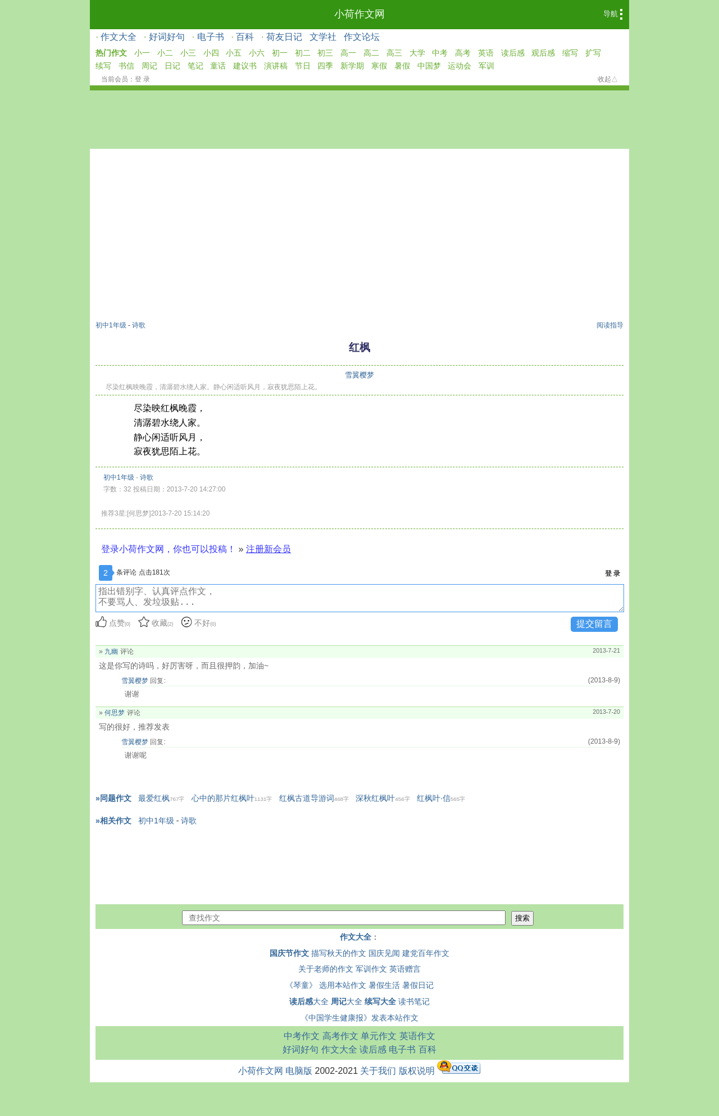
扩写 (593, 52)
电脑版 (298, 1071)
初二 (303, 52)
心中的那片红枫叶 (232, 798)
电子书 (210, 37)
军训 (486, 65)
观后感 (543, 52)
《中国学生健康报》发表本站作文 (359, 1017)
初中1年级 (110, 325)
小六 (257, 52)
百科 (245, 37)
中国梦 (429, 65)
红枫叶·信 (441, 798)
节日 (303, 65)
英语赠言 (405, 968)
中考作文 (302, 1036)
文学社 (323, 37)
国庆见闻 (384, 953)
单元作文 (379, 1036)
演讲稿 (276, 65)
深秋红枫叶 (382, 798)
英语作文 (417, 1036)
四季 (325, 65)
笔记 (195, 65)
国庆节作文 (289, 953)
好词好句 (167, 37)
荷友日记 (284, 37)
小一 (142, 52)
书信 (126, 65)
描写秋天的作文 (338, 953)
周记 (149, 65)
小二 (165, 52)
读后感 (513, 52)
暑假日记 (418, 985)
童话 (218, 65)
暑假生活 (384, 985)
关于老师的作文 (325, 968)
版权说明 (417, 1071)
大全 (309, 1001)
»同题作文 (113, 798)
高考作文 (340, 1036)
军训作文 (371, 968)
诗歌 (138, 325)
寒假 (379, 65)
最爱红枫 (161, 798)
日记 (172, 65)
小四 (211, 52)
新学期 (352, 65)
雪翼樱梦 (359, 375)
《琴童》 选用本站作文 (325, 985)
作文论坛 (362, 37)
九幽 (111, 651)
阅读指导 (610, 325)
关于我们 (378, 1071)
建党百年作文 (425, 953)
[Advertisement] (359, 236)
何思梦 (114, 713)
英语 (486, 52)
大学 (417, 52)
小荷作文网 (359, 14)
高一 (348, 52)
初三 (325, 52)
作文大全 (118, 37)
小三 (188, 52)
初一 (280, 52)
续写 (103, 65)
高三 (394, 52)
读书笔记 (414, 1001)
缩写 (570, 52)
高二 (371, 52)
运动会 (459, 65)
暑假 (402, 65)
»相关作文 (113, 820)
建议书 (245, 65)
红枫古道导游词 (314, 798)
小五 (234, 52)
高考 (463, 52)
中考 (440, 52)
